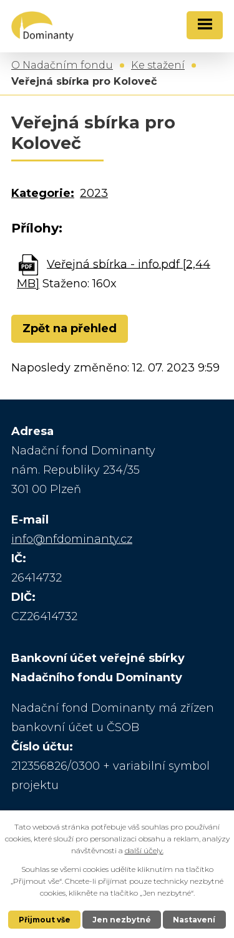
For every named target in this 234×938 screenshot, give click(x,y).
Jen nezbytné (121, 919)
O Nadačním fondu (62, 65)
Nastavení (194, 919)
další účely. (144, 850)
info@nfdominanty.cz (71, 539)
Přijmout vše (45, 919)
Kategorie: (42, 193)
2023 (94, 193)
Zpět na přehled (69, 328)
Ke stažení (158, 65)
